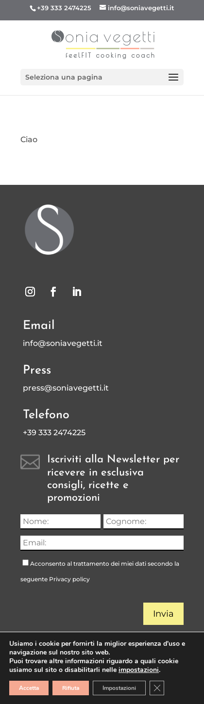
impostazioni (139, 670)
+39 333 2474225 (64, 8)
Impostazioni (119, 688)
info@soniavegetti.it (62, 343)
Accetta (29, 688)
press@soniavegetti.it (66, 388)
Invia (163, 613)
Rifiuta (70, 688)
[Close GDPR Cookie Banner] (157, 688)
